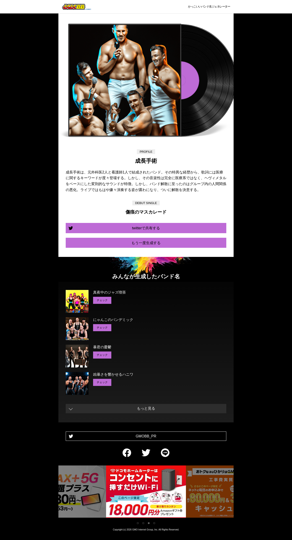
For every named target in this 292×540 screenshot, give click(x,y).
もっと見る (146, 408)
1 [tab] (138, 523)
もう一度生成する (146, 243)
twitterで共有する (146, 228)
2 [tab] (143, 523)
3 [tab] (148, 523)
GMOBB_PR (146, 436)
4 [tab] (154, 523)
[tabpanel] (146, 492)
